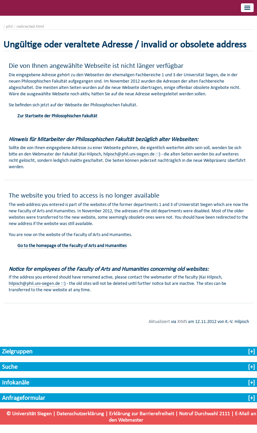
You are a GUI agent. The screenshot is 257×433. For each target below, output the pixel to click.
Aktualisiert (159, 321)
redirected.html (30, 26)
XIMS (182, 321)
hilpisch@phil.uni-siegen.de (129, 154)
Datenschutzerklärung (80, 413)
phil (9, 26)
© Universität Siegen (29, 413)
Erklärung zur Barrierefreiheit (141, 413)
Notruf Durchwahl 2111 (204, 413)
